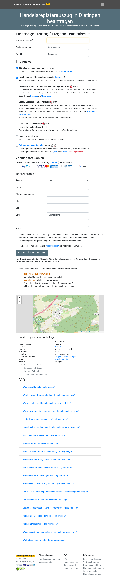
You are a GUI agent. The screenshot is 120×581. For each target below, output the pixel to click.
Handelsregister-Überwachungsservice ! (42, 77)
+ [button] (19, 298)
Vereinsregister (45, 562)
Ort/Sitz (19, 54)
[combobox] (68, 40)
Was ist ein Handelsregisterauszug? (39, 387)
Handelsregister (71, 568)
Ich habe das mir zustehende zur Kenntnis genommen (50, 246)
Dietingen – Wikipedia (32, 371)
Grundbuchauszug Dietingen (34, 365)
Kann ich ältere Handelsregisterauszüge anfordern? (46, 475)
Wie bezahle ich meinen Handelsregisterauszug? (45, 500)
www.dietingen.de (61, 359)
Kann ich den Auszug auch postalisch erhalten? (44, 516)
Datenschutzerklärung (93, 565)
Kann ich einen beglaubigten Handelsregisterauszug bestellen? (51, 427)
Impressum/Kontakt (92, 559)
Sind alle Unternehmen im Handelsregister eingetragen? (48, 451)
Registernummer (23, 47)
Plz (17, 201)
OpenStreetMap (91, 332)
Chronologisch (46, 96)
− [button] (19, 302)
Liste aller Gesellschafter (35, 123)
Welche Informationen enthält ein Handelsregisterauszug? (49, 395)
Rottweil (58, 347)
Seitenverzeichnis (91, 571)
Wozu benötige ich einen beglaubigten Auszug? (44, 435)
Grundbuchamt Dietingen (33, 368)
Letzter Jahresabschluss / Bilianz (38, 102)
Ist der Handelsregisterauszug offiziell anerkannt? (45, 419)
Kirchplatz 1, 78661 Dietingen (65, 357)
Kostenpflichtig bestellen (32, 252)
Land (18, 215)
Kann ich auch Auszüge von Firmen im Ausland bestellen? (49, 459)
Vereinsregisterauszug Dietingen (35, 374)
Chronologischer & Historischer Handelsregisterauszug (48, 86)
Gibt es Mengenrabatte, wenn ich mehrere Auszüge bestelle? (50, 508)
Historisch (34, 96)
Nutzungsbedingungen (93, 568)
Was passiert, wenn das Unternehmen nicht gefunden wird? (50, 532)
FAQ (65, 559)
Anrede (19, 180)
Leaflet (81, 332)
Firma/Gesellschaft (24, 40)
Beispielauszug (66, 71)
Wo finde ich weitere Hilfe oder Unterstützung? (44, 540)
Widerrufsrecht (52, 246)
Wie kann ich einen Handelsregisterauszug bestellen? (47, 403)
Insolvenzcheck (28, 136)
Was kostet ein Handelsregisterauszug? (41, 443)
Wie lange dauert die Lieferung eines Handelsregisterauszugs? (51, 411)
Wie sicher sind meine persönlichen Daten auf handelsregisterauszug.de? (56, 491)
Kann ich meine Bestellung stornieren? (40, 524)
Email (18, 228)
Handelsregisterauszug (32, 4)
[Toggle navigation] (102, 4)
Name (18, 187)
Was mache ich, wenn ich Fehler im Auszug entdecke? (47, 467)
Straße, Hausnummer (25, 194)
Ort (17, 208)
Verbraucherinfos (91, 562)
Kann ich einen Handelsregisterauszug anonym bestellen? (49, 483)
